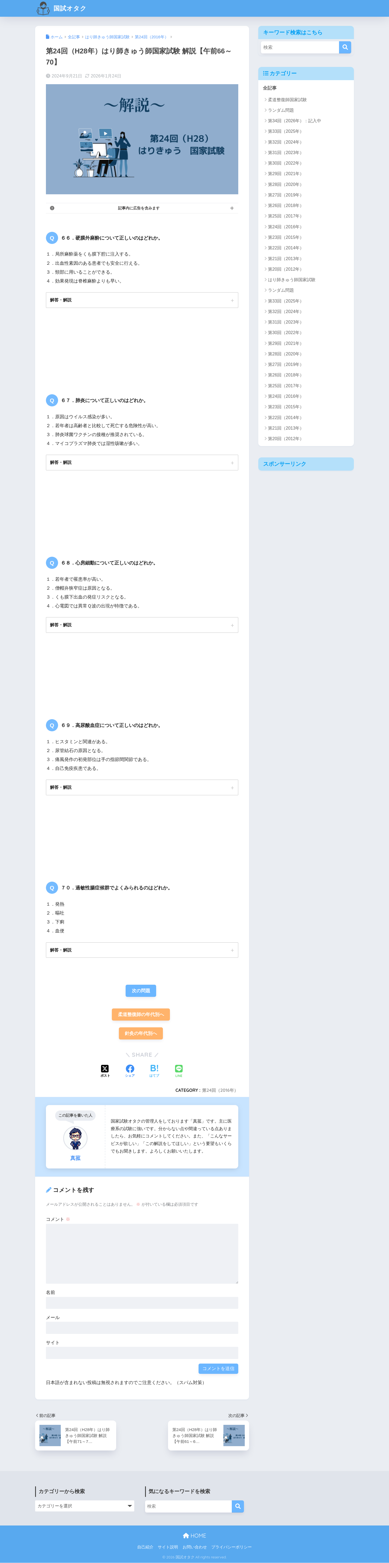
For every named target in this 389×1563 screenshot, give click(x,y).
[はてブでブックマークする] (154, 1072)
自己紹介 (145, 1547)
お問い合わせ (195, 1547)
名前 (50, 1292)
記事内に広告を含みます (139, 208)
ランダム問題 (281, 110)
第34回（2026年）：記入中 (294, 120)
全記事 (270, 88)
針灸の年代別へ (141, 1033)
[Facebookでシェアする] (130, 1072)
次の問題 (141, 990)
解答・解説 (61, 299)
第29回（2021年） (286, 173)
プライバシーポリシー (231, 1547)
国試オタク (61, 8)
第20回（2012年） (286, 269)
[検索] (345, 47)
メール (53, 1317)
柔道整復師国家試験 (287, 99)
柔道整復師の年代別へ (141, 1014)
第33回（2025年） (286, 131)
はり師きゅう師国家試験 (292, 279)
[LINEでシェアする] (179, 1071)
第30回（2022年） (286, 163)
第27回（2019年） (286, 195)
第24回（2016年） (220, 1090)
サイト (53, 1342)
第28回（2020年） (286, 184)
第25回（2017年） (286, 216)
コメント (58, 1219)
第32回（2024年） (286, 142)
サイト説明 (168, 1547)
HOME (194, 1535)
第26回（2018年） (286, 205)
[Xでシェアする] (105, 1072)
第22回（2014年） (286, 248)
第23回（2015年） (286, 237)
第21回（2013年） (286, 258)
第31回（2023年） (286, 152)
